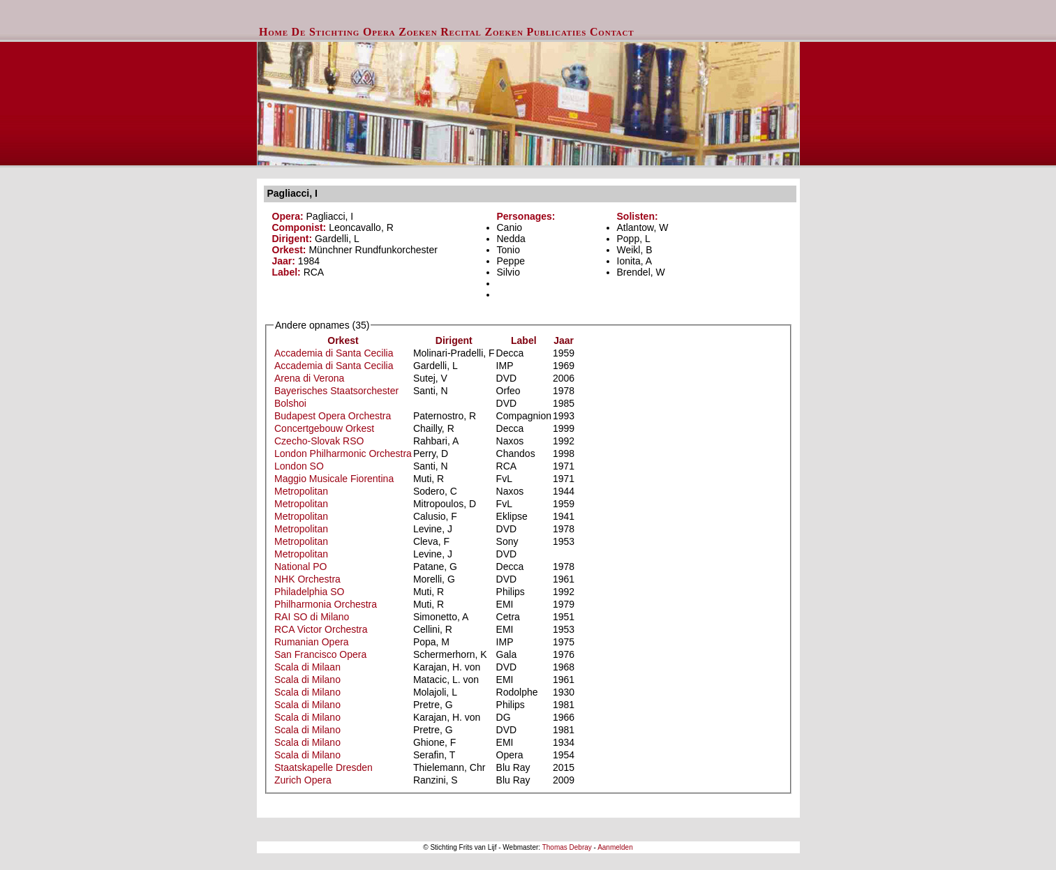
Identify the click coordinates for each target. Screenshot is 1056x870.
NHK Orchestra (307, 579)
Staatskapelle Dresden (323, 767)
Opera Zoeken (400, 32)
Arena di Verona (309, 378)
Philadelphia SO (309, 591)
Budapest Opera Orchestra (332, 415)
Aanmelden (615, 847)
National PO (300, 566)
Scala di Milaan (307, 667)
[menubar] (447, 32)
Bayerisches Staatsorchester (336, 390)
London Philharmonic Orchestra (343, 453)
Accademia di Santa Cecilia (333, 353)
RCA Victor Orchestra (321, 629)
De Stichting (326, 32)
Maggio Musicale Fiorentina (334, 478)
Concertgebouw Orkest (324, 428)
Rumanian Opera (311, 641)
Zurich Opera (303, 780)
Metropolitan (301, 491)
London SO (299, 466)
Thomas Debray (567, 847)
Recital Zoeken (481, 32)
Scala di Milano (307, 679)
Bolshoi (290, 403)
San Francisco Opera (320, 654)
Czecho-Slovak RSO (319, 441)
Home (273, 32)
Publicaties (557, 32)
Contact (612, 32)
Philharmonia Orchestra (325, 604)
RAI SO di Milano (311, 616)
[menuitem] (274, 32)
